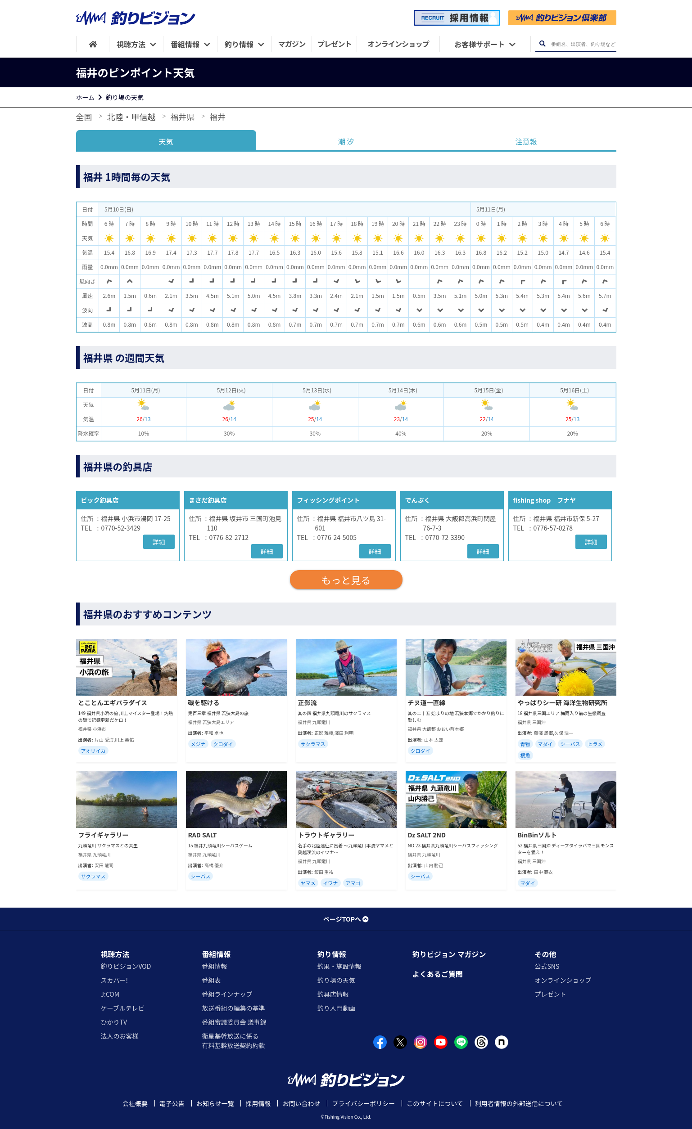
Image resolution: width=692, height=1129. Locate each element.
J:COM (110, 994)
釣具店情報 (333, 994)
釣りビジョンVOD (126, 966)
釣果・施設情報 (339, 966)
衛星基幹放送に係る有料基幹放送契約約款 (233, 1040)
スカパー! (114, 980)
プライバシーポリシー (363, 1103)
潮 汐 (346, 141)
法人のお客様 (120, 1035)
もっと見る (346, 579)
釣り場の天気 (125, 97)
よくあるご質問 (437, 973)
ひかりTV (114, 1021)
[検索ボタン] (543, 44)
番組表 (211, 980)
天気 (165, 141)
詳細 (159, 541)
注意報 (526, 141)
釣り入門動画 (336, 1007)
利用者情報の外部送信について (519, 1103)
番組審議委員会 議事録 (234, 1021)
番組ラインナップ (227, 994)
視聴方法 (115, 954)
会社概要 (135, 1103)
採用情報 (258, 1103)
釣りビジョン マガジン (449, 954)
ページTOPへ (346, 918)
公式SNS (546, 966)
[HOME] (93, 44)
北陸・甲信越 (131, 116)
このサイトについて (435, 1103)
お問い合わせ (301, 1103)
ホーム (85, 97)
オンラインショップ (562, 980)
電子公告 (172, 1103)
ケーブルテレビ (123, 1007)
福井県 (182, 116)
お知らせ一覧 (215, 1103)
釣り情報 (331, 954)
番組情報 (216, 954)
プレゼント (550, 994)
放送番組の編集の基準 (233, 1007)
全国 (84, 116)
